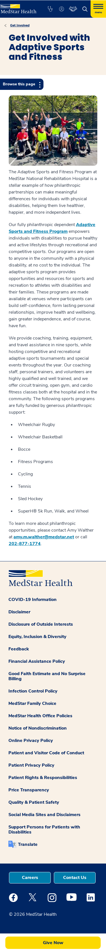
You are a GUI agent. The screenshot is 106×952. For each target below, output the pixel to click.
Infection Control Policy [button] (32, 691)
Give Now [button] (53, 943)
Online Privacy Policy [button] (30, 740)
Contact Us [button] (74, 877)
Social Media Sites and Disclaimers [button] (44, 815)
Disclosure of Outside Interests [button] (40, 624)
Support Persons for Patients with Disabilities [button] (44, 829)
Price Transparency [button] (28, 790)
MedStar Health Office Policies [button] (40, 716)
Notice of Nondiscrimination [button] (37, 728)
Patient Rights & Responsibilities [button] (42, 778)
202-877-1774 (25, 544)
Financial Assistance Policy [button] (36, 661)
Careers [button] (30, 877)
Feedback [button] (18, 649)
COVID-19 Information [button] (32, 599)
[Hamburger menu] (98, 9)
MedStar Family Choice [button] (32, 703)
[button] (50, 9)
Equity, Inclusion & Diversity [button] (37, 637)
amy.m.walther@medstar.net (43, 537)
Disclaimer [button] (19, 612)
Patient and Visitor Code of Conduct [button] (46, 753)
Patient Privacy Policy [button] (31, 765)
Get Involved (19, 25)
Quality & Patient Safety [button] (33, 802)
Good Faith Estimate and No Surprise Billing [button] (47, 676)
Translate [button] (28, 844)
